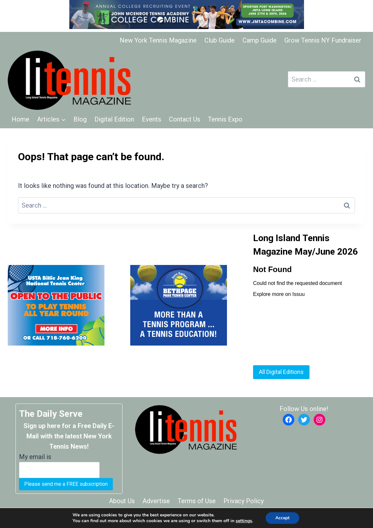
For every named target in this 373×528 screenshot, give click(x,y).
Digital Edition (114, 119)
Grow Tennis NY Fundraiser (322, 40)
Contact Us (184, 119)
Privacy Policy (243, 501)
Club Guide (219, 40)
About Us (122, 501)
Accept (282, 518)
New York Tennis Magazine (158, 40)
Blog (80, 119)
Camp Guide (259, 40)
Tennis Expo (225, 119)
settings (244, 521)
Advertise (156, 501)
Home (20, 119)
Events (151, 119)
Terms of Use (197, 501)
